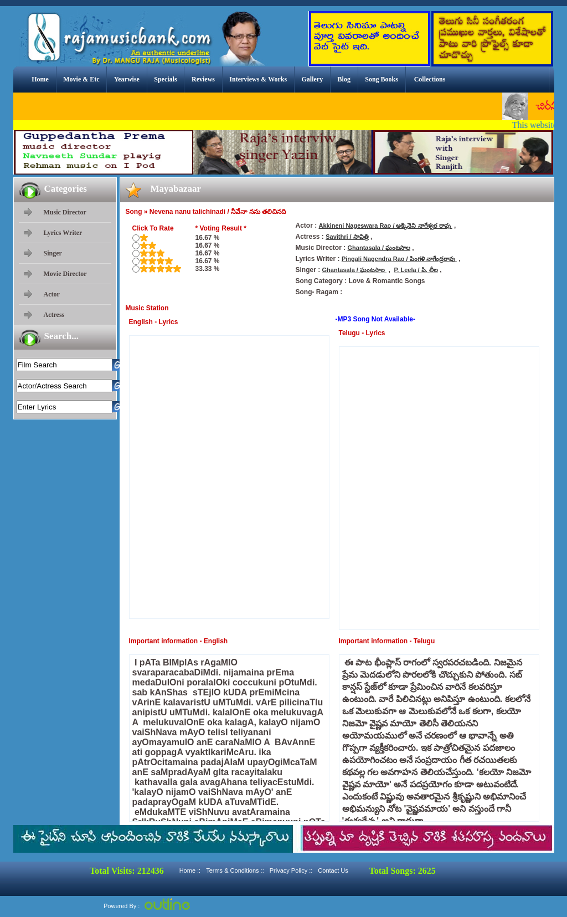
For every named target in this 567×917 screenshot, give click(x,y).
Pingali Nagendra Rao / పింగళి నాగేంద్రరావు (399, 258)
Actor (52, 294)
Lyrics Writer (63, 233)
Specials (165, 79)
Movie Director (65, 274)
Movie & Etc (81, 79)
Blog (344, 79)
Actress (54, 315)
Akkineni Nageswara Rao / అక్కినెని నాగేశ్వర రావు (385, 225)
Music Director (65, 212)
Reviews (203, 79)
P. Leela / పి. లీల (415, 270)
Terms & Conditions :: (235, 870)
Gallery (312, 79)
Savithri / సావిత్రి (347, 236)
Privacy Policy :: (291, 870)
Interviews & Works (258, 79)
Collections (430, 79)
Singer (53, 253)
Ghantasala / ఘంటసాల (379, 247)
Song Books (381, 79)
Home (40, 79)
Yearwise (127, 79)
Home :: (190, 870)
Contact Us (333, 870)
